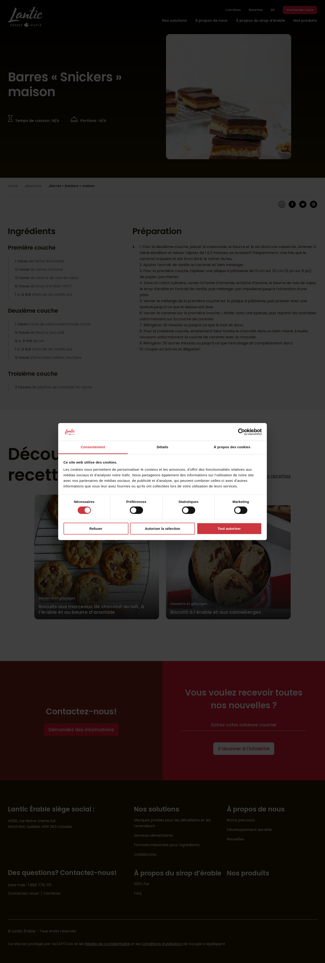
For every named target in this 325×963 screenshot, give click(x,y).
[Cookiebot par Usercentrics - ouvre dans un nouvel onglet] (241, 431)
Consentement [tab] (93, 447)
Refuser (95, 529)
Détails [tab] (162, 447)
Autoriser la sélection (162, 529)
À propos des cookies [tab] (232, 447)
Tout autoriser (229, 529)
